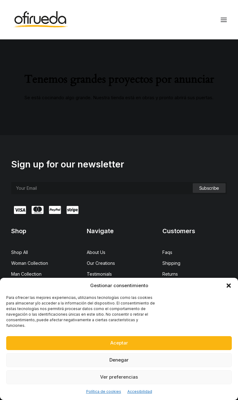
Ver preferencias (119, 377)
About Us (96, 252)
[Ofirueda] (39, 19)
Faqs (167, 252)
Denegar (119, 360)
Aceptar (119, 343)
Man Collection (26, 274)
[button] (229, 285)
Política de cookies (103, 391)
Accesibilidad (139, 391)
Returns (170, 274)
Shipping (171, 263)
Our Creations (101, 263)
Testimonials (99, 274)
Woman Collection (29, 263)
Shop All (19, 252)
